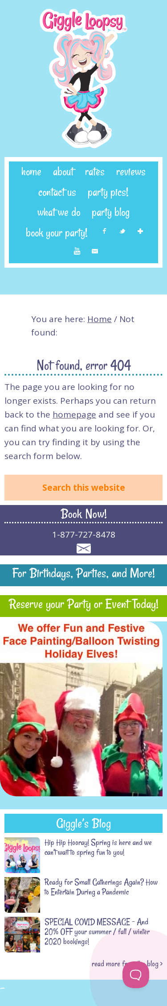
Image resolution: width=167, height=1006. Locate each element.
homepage (74, 414)
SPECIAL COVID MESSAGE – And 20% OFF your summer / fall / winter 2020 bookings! (97, 931)
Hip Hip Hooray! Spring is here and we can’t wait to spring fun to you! (98, 847)
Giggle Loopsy (83, 78)
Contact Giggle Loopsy (83, 548)
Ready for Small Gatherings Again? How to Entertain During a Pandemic (101, 887)
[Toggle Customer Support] (135, 974)
